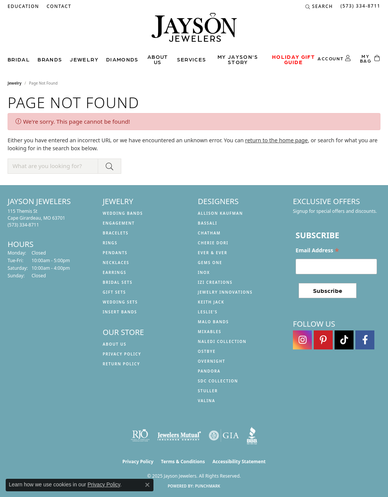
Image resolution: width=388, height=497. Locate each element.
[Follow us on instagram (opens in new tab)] (302, 339)
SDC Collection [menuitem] (218, 381)
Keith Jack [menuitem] (211, 302)
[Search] (319, 6)
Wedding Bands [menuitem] (123, 213)
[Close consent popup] (147, 485)
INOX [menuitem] (204, 272)
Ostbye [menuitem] (207, 351)
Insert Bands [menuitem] (120, 312)
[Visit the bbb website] (252, 435)
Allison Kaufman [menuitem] (220, 213)
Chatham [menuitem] (209, 233)
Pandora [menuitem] (209, 371)
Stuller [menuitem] (208, 390)
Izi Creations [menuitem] (215, 282)
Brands (50, 59)
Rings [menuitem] (110, 242)
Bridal (19, 59)
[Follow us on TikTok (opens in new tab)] (344, 339)
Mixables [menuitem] (209, 331)
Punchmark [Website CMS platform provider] (208, 486)
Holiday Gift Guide (293, 59)
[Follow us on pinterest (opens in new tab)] (323, 339)
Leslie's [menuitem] (207, 312)
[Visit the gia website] (224, 435)
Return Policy (121, 363)
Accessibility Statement (239, 461)
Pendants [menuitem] (115, 252)
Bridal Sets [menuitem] (118, 282)
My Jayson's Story (237, 59)
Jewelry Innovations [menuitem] (225, 292)
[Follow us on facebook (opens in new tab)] (364, 339)
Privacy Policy (122, 354)
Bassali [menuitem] (207, 223)
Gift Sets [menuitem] (114, 292)
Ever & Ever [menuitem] (212, 252)
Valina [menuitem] (206, 400)
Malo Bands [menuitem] (213, 321)
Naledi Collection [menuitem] (222, 341)
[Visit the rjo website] (140, 435)
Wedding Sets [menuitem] (120, 302)
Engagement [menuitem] (119, 223)
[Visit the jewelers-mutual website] (179, 435)
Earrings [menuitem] (114, 272)
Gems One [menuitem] (210, 262)
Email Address (317, 250)
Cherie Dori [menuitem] (213, 242)
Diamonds (122, 59)
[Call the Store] (23, 225)
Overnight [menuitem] (211, 361)
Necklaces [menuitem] (116, 262)
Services (192, 59)
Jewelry (84, 59)
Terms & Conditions (183, 461)
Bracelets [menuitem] (115, 233)
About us (157, 59)
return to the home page (276, 140)
